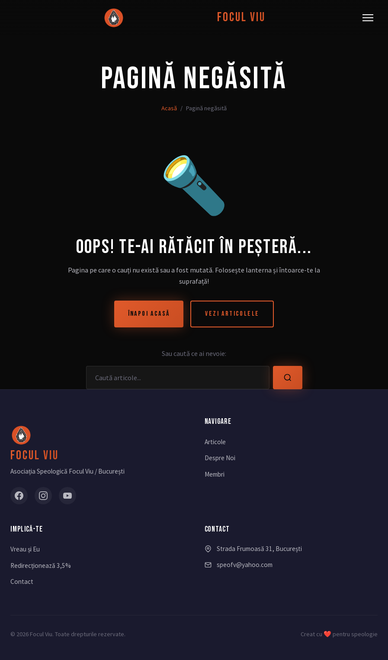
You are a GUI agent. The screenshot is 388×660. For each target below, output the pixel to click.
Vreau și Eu (25, 549)
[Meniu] (368, 18)
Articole (215, 442)
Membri (214, 474)
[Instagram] (43, 495)
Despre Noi (220, 458)
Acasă (169, 108)
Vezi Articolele (232, 314)
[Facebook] (19, 495)
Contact (21, 581)
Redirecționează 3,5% (40, 565)
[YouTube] (67, 495)
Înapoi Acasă (149, 314)
